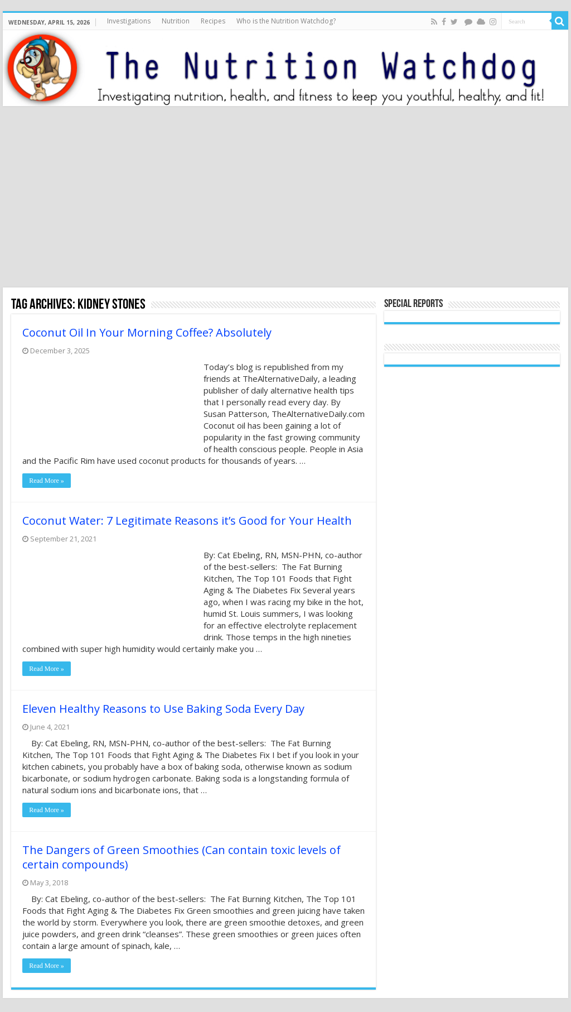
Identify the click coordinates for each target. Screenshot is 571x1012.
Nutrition (176, 21)
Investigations (129, 21)
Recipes (213, 21)
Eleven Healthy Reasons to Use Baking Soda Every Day (163, 708)
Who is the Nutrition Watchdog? (286, 21)
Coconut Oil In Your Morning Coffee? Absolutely (147, 332)
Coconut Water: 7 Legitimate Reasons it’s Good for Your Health (187, 520)
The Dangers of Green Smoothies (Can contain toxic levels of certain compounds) (181, 857)
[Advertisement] (285, 198)
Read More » (46, 481)
